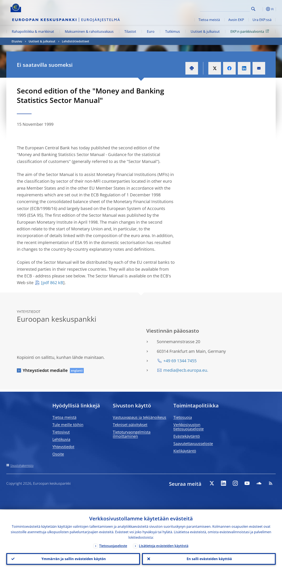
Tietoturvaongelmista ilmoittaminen (131, 434)
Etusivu (17, 41)
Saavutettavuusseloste (193, 443)
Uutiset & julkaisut (205, 31)
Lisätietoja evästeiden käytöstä (163, 545)
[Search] (229, 8)
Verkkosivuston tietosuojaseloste (188, 426)
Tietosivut (61, 431)
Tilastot (130, 31)
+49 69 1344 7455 (180, 361)
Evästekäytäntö (186, 436)
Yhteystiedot (63, 446)
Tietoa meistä (209, 19)
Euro (150, 31)
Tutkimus (172, 31)
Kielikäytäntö (184, 450)
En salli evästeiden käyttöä (208, 558)
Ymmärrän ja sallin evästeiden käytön (73, 558)
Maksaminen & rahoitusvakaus (89, 31)
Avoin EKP (236, 19)
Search (253, 9)
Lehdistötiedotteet (75, 41)
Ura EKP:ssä (262, 19)
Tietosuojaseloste (113, 545)
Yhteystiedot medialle (45, 370)
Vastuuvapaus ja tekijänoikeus (139, 417)
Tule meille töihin (67, 424)
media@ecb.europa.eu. (185, 370)
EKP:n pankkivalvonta (250, 31)
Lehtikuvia (61, 439)
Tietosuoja (182, 417)
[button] (261, 9)
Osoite (58, 454)
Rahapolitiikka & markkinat (33, 31)
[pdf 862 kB (52, 282)
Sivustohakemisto (21, 465)
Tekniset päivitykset (130, 424)
